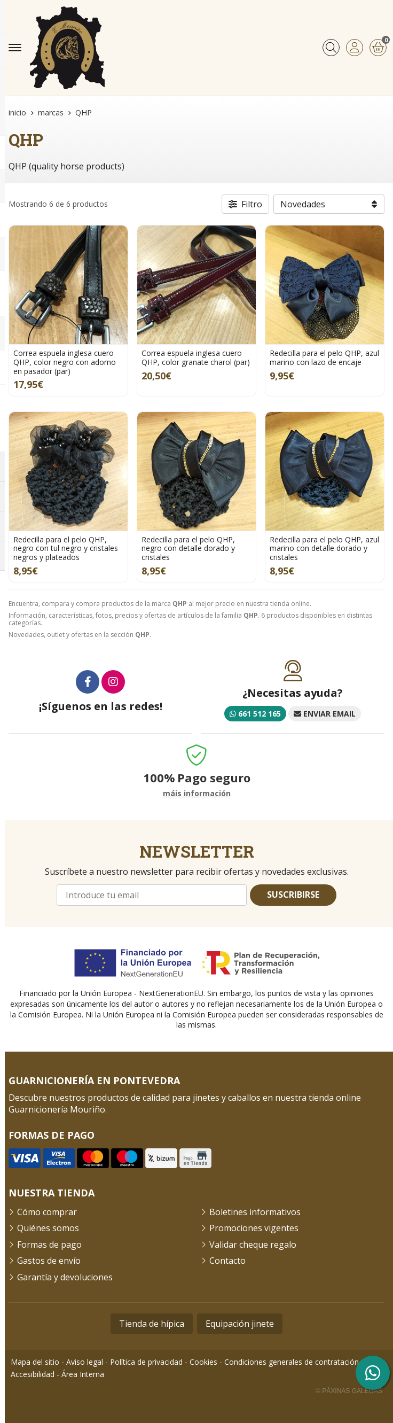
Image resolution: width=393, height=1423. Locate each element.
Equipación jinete (240, 1323)
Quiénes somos (48, 1228)
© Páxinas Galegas (349, 1391)
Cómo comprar (47, 1212)
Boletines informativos (255, 1212)
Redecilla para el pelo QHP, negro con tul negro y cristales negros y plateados (65, 548)
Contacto (227, 1260)
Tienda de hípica (151, 1323)
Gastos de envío (49, 1260)
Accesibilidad (32, 1374)
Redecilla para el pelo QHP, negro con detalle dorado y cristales (188, 548)
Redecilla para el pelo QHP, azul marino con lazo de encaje (324, 357)
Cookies (203, 1362)
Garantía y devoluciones (65, 1277)
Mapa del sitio (35, 1362)
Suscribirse (293, 894)
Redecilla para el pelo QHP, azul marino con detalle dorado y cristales (324, 548)
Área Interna (82, 1374)
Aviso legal (84, 1362)
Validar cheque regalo (252, 1244)
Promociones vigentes (253, 1228)
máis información (197, 793)
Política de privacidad (146, 1362)
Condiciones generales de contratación (291, 1362)
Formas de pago (49, 1244)
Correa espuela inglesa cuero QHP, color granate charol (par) (196, 357)
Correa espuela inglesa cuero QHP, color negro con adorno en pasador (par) (64, 362)
